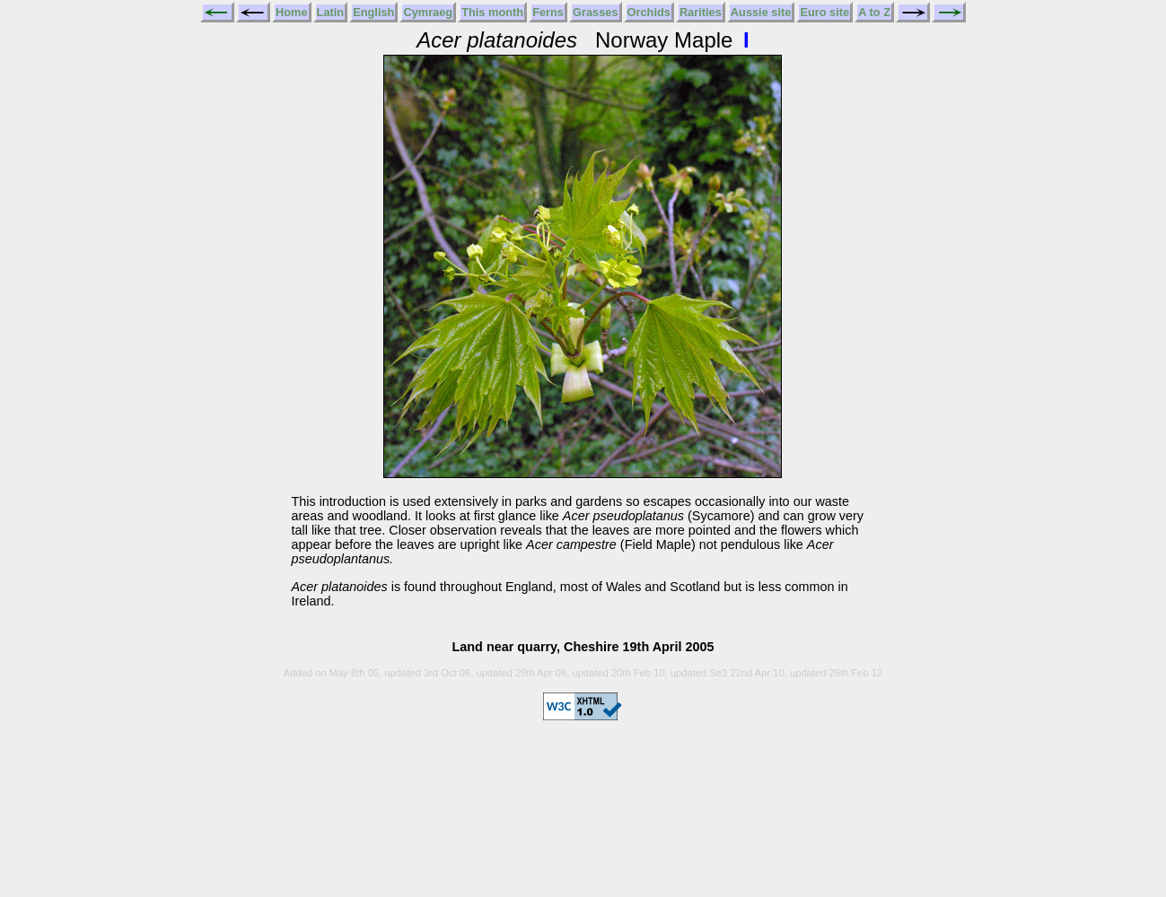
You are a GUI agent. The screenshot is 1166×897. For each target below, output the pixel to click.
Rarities (700, 12)
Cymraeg (427, 12)
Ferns (548, 12)
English (373, 12)
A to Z (874, 12)
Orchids (649, 12)
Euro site (824, 12)
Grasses (595, 12)
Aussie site (761, 12)
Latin (331, 12)
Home (292, 12)
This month (492, 12)
